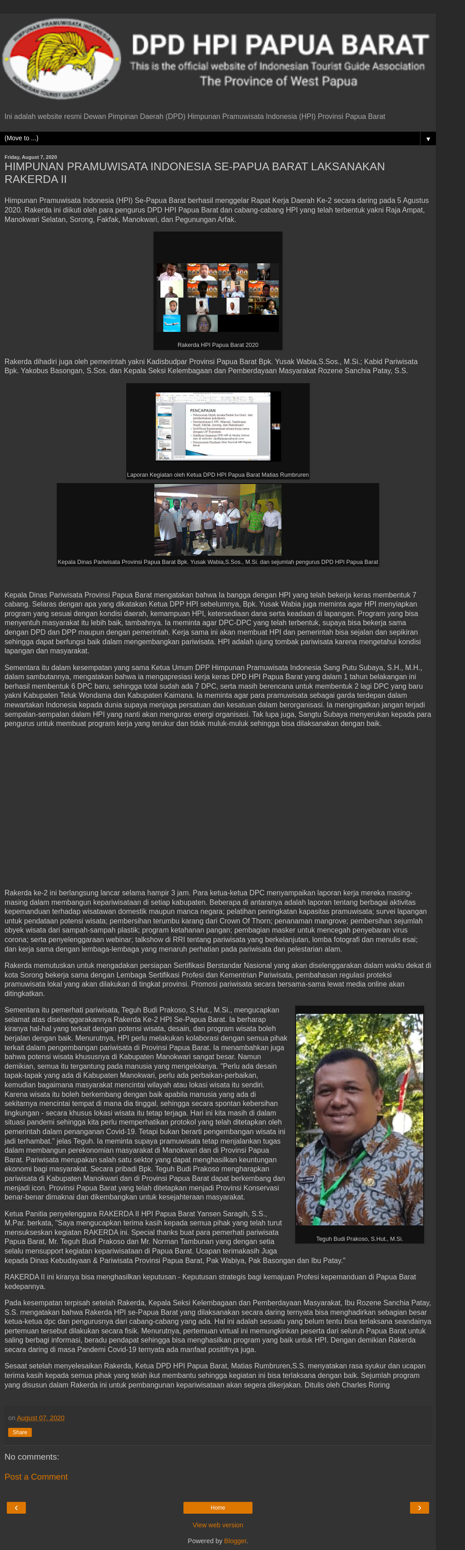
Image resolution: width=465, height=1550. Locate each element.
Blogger (235, 1541)
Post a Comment (36, 1476)
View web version (218, 1525)
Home (218, 1508)
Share (20, 1432)
